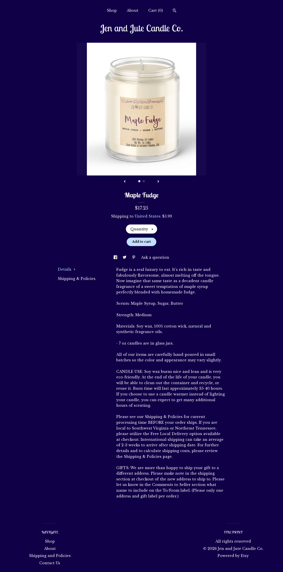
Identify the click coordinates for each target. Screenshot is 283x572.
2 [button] (144, 181)
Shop (112, 10)
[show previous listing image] (125, 181)
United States (147, 216)
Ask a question (155, 257)
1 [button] (139, 181)
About (132, 10)
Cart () (155, 10)
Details (66, 269)
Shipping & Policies (77, 278)
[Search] (174, 11)
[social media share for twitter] (125, 257)
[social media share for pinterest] (134, 257)
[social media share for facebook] (116, 257)
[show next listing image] (158, 181)
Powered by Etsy (233, 555)
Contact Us (49, 563)
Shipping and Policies (50, 555)
